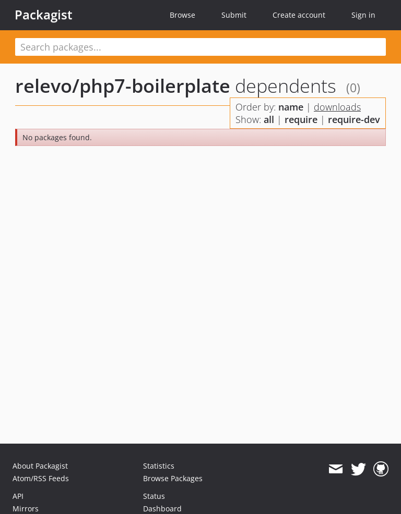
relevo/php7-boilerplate (122, 86)
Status (154, 496)
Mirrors (26, 508)
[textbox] (200, 47)
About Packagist (40, 466)
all (269, 119)
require (301, 119)
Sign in (363, 15)
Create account (299, 15)
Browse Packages (173, 478)
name (290, 107)
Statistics (158, 466)
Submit (233, 15)
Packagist (44, 14)
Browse (182, 15)
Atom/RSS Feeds (41, 478)
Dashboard (162, 508)
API (18, 496)
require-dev (354, 119)
